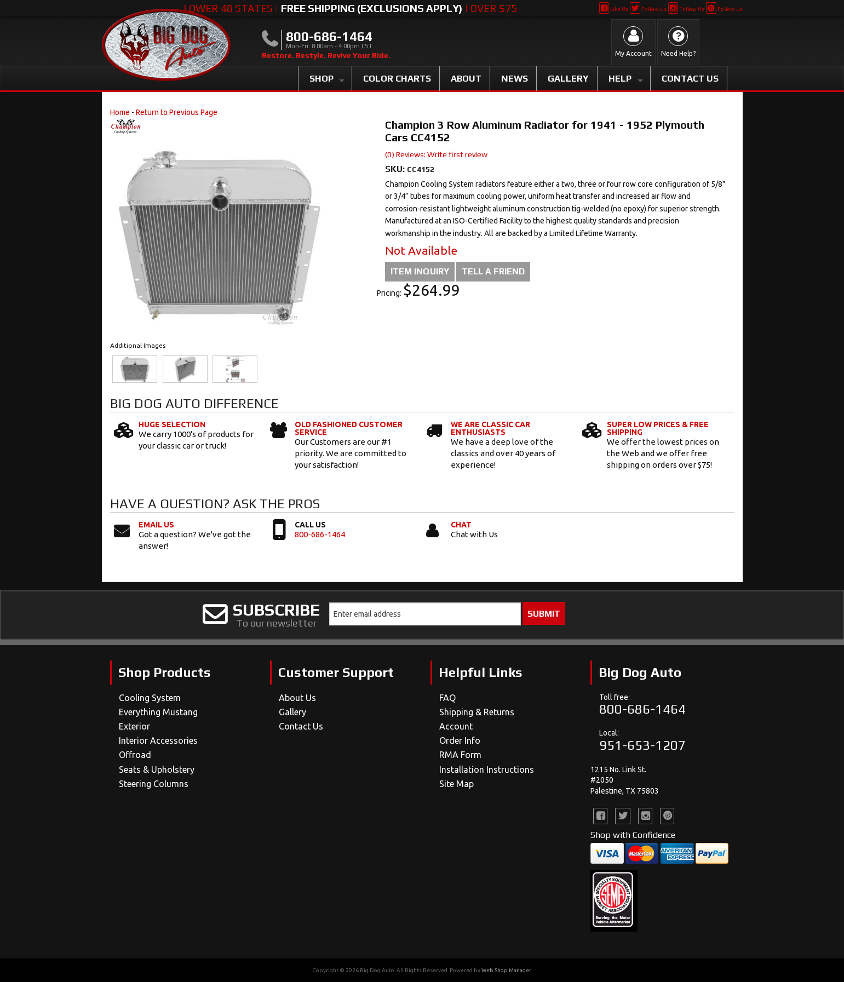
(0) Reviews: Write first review (436, 154)
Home (120, 112)
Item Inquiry (420, 271)
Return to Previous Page (176, 112)
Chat (461, 525)
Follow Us (648, 9)
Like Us (613, 9)
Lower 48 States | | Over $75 (350, 8)
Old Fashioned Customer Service (349, 428)
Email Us (156, 525)
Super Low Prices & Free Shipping (658, 428)
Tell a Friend (493, 271)
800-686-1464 (320, 534)
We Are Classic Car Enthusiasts (490, 428)
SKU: (396, 169)
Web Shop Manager (506, 970)
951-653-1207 (642, 745)
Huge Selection (172, 424)
